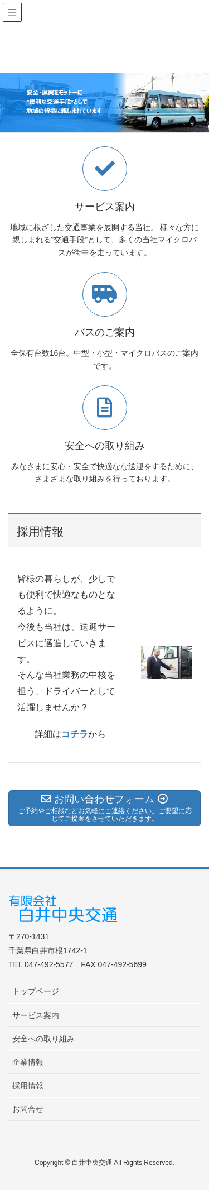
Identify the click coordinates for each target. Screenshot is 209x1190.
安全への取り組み (43, 1038)
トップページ (35, 991)
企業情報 (27, 1062)
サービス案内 (35, 1015)
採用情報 (27, 1085)
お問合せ (27, 1109)
